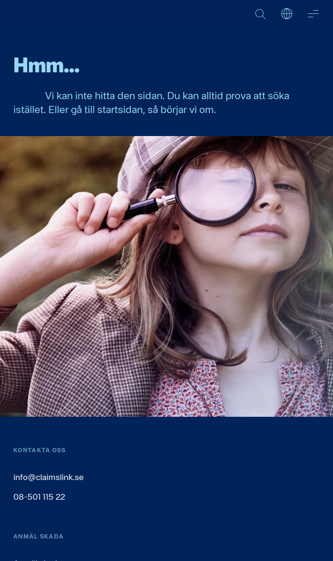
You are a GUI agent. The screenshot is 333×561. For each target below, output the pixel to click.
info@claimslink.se (48, 477)
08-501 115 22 (39, 497)
